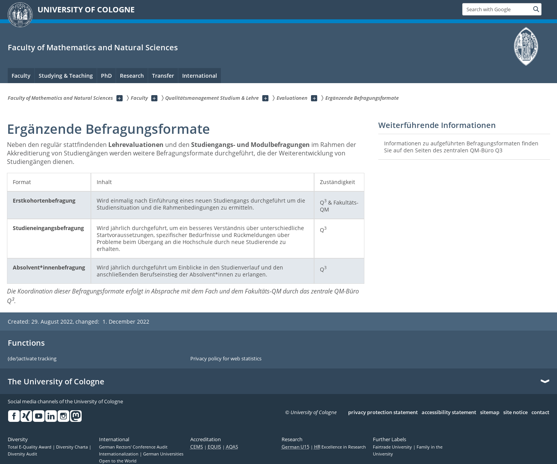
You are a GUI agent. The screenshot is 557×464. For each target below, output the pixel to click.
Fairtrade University (393, 447)
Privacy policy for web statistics (225, 359)
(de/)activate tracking (32, 359)
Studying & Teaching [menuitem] (66, 75)
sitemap (489, 412)
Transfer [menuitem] (163, 75)
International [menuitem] (199, 75)
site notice (515, 412)
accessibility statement (449, 412)
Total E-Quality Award (30, 447)
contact (540, 412)
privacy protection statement (383, 412)
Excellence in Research (340, 447)
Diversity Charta (72, 447)
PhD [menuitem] (106, 75)
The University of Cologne (56, 381)
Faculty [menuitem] (21, 75)
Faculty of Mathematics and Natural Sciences (93, 47)
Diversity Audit (22, 454)
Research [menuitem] (132, 75)
